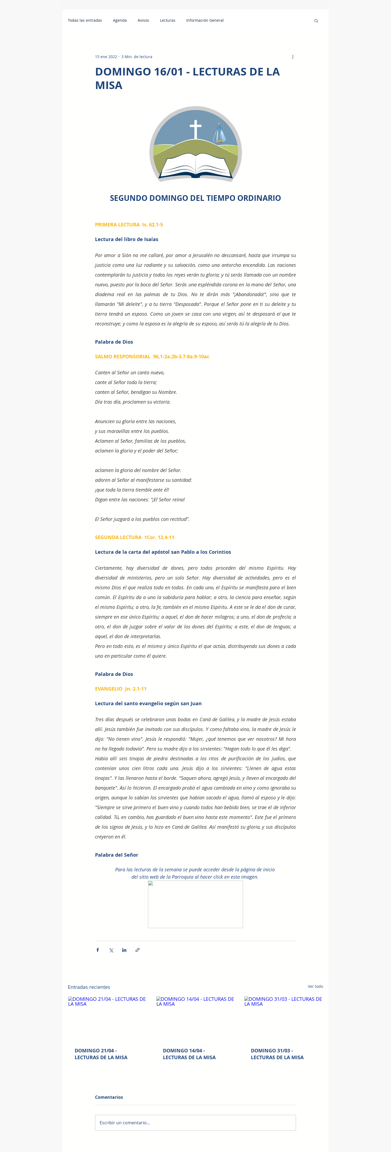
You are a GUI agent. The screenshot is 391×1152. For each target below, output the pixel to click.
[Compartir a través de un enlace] (137, 949)
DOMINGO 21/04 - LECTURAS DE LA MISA (101, 1054)
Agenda (120, 20)
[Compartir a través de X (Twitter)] (110, 949)
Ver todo (315, 986)
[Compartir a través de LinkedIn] (124, 949)
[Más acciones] (292, 56)
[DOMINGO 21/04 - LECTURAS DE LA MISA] (107, 1018)
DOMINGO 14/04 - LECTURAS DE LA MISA (189, 1054)
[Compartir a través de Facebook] (97, 949)
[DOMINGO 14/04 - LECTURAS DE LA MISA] (195, 1018)
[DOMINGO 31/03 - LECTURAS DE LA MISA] (283, 1018)
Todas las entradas (85, 20)
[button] (316, 20)
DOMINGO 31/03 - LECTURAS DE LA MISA (277, 1054)
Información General (205, 20)
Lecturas (167, 20)
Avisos (143, 20)
